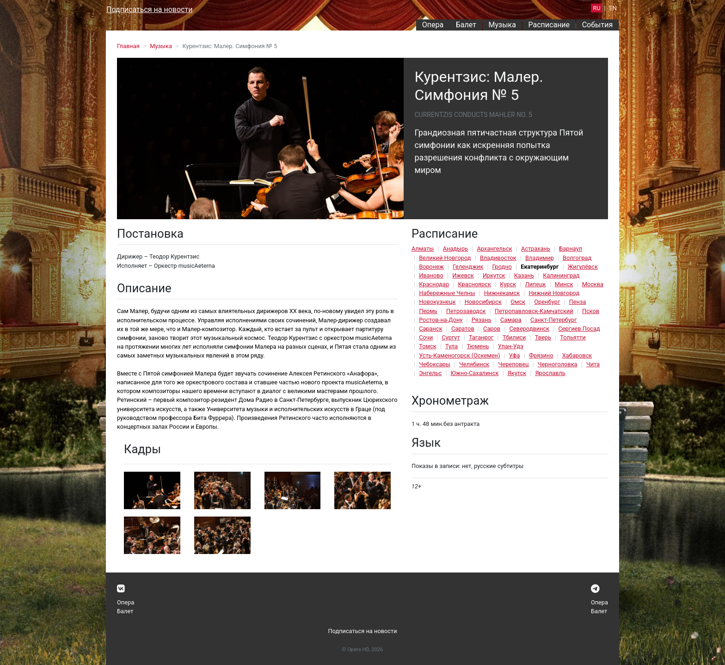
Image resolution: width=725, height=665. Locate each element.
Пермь (428, 311)
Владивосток (498, 257)
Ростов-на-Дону (440, 319)
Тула (451, 346)
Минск (564, 284)
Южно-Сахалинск (475, 372)
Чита (593, 364)
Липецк (535, 284)
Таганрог (481, 337)
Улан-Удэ (510, 346)
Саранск (430, 328)
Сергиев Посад (579, 328)
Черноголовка (558, 364)
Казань (524, 275)
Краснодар (434, 284)
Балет (466, 24)
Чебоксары (434, 364)
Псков (590, 311)
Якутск (517, 372)
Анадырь (455, 248)
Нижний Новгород (553, 292)
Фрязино (541, 355)
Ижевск (463, 275)
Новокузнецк (437, 301)
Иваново (431, 275)
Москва (592, 284)
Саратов (462, 328)
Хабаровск (577, 355)
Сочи (426, 337)
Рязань (482, 319)
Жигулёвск (583, 266)
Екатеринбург (540, 266)
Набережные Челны (447, 292)
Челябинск (474, 364)
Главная (128, 46)
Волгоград (577, 257)
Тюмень (478, 346)
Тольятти (572, 337)
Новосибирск (483, 301)
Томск (427, 346)
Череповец (513, 364)
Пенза (577, 301)
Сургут (451, 337)
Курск (508, 284)
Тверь (543, 337)
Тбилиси (514, 337)
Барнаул (570, 248)
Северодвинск (529, 328)
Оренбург (547, 301)
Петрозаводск (465, 311)
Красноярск (474, 284)
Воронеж (431, 266)
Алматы (423, 248)
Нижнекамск (502, 292)
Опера (432, 24)
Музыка (502, 24)
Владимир (539, 257)
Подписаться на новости (149, 9)
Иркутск (494, 275)
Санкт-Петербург (553, 319)
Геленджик (468, 266)
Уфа (514, 355)
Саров (491, 328)
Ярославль (550, 372)
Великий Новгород (445, 257)
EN (613, 8)
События (597, 24)
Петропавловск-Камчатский (534, 311)
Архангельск (494, 248)
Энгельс (430, 372)
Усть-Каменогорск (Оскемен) (459, 355)
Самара (511, 319)
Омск (517, 301)
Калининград (561, 275)
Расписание (549, 24)
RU (596, 8)
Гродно (502, 266)
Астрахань (535, 248)
